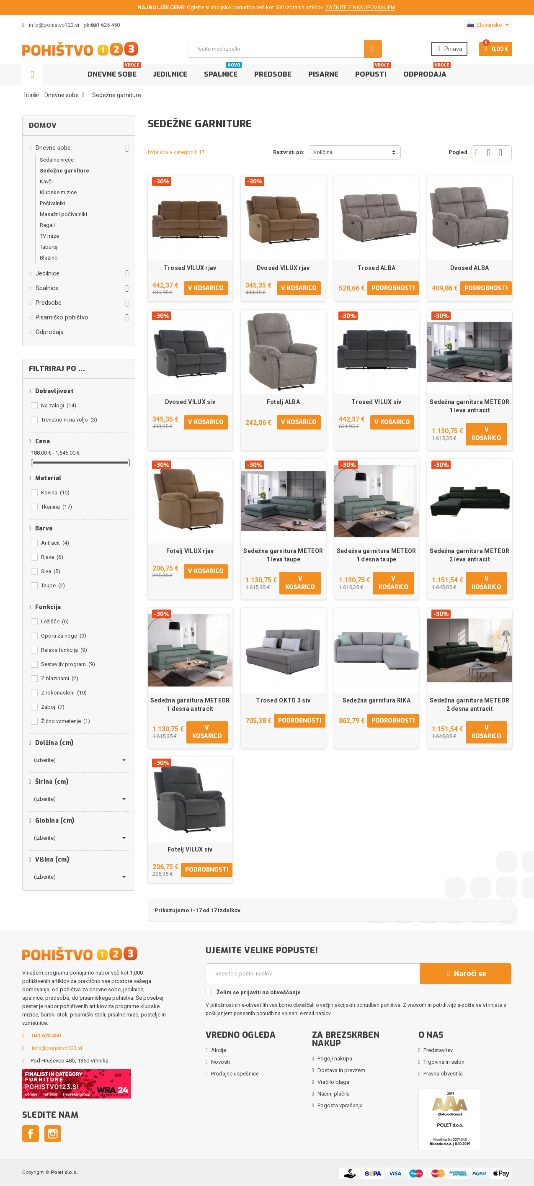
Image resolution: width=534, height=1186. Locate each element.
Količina (323, 152)
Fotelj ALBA (283, 402)
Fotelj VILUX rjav (190, 551)
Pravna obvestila (443, 1074)
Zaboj (52, 707)
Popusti (373, 71)
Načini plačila (333, 1094)
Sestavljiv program (68, 664)
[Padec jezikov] (488, 25)
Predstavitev (438, 1050)
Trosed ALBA (376, 268)
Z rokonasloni (64, 692)
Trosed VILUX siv (376, 402)
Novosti (220, 1062)
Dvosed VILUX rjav (283, 268)
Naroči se (465, 974)
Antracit (55, 543)
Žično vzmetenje (65, 721)
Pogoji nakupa (334, 1059)
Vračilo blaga (333, 1082)
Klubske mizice (58, 192)
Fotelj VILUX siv (190, 849)
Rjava (52, 557)
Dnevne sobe (114, 71)
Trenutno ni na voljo (69, 420)
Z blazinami (59, 678)
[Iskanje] (285, 49)
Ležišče (55, 621)
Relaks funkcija (64, 650)
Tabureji (49, 247)
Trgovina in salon (443, 1062)
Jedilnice (170, 74)
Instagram (52, 1134)
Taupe (53, 585)
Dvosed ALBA (469, 268)
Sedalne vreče (57, 160)
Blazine (48, 258)
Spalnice (223, 71)
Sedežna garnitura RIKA (376, 700)
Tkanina (56, 507)
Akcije (218, 1050)
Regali (47, 225)
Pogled (458, 152)
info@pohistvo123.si (50, 25)
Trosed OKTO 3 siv (283, 700)
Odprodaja (427, 71)
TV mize (49, 236)
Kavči (46, 181)
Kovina (55, 492)
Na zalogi (58, 405)
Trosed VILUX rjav (190, 268)
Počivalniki (52, 203)
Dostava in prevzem (341, 1071)
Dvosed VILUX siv (190, 402)
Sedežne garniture (64, 170)
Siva (50, 571)
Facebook (30, 1134)
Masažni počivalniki (63, 214)
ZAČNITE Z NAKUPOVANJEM (360, 7)
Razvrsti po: (288, 152)
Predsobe (273, 74)
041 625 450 (105, 25)
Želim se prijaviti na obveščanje (253, 992)
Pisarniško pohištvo (62, 317)
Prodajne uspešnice (235, 1074)
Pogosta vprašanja (340, 1106)
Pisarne (323, 74)
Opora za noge (63, 636)
